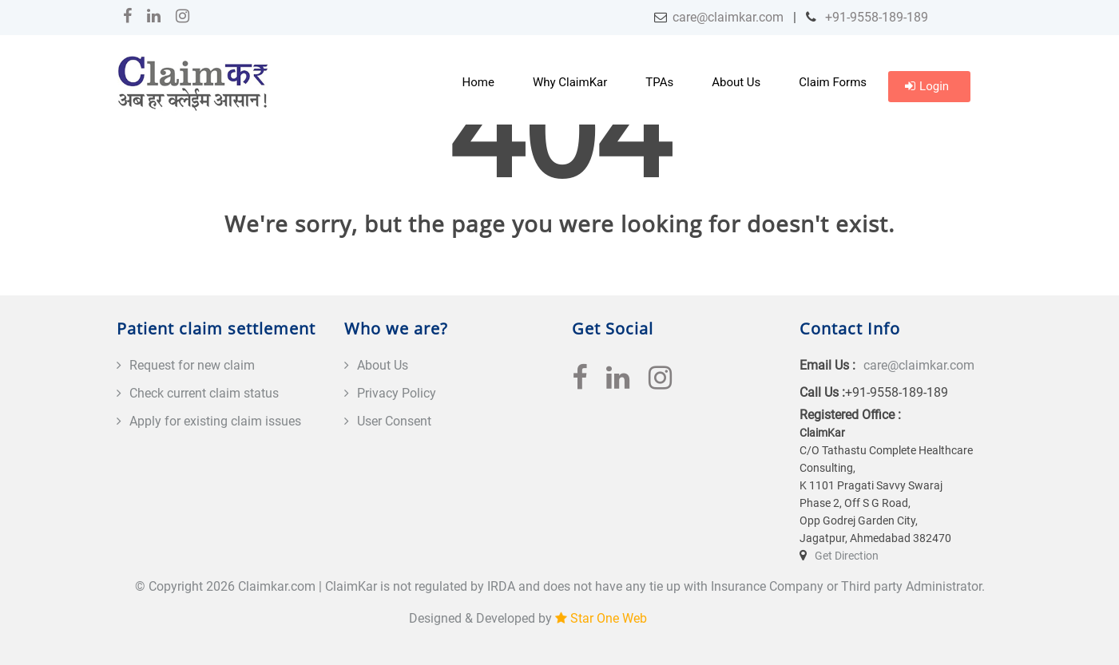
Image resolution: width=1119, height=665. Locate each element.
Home (478, 82)
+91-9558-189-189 (875, 17)
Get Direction (847, 555)
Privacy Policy (396, 393)
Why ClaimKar (570, 82)
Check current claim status (204, 393)
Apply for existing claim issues (215, 421)
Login (927, 86)
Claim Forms (833, 82)
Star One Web (608, 618)
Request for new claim (192, 365)
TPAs (659, 82)
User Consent (394, 421)
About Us (736, 82)
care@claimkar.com (728, 17)
